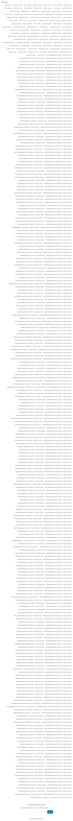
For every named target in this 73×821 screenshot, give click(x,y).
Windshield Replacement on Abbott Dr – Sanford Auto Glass (58, 58)
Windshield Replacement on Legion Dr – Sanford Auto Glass (30, 587)
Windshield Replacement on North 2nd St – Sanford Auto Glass (29, 684)
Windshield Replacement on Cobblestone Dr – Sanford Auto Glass (57, 252)
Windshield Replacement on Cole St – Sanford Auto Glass (32, 255)
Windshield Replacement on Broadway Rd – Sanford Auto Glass (57, 161)
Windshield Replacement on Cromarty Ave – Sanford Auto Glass (31, 302)
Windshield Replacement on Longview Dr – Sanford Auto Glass (28, 600)
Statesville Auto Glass (55, 48)
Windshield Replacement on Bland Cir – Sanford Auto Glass (58, 117)
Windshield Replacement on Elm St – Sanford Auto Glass (59, 362)
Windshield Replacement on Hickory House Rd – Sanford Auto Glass (56, 484)
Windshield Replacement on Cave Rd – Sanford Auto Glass (30, 214)
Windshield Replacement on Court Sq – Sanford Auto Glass (58, 280)
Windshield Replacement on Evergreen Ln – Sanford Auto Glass (30, 368)
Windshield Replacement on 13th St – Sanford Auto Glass (59, 55)
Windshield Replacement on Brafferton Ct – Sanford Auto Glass (57, 139)
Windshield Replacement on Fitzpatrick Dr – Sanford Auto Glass (20, 387)
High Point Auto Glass (6, 26)
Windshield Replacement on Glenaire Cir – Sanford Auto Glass (58, 412)
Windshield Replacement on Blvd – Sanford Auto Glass (59, 120)
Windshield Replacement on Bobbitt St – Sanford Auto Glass (30, 124)
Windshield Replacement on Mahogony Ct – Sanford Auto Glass (27, 615)
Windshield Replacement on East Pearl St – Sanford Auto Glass (23, 349)
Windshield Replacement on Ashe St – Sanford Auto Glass (31, 83)
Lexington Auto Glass (35, 33)
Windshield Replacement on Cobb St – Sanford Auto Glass (29, 252)
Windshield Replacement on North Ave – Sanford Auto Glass (29, 697)
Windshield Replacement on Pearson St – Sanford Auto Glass (29, 756)
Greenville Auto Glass (16, 23)
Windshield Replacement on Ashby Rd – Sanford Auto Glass (58, 80)
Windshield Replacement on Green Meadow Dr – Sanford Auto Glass (30, 434)
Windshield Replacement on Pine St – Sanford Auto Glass (31, 778)
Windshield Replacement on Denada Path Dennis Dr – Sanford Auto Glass (55, 315)
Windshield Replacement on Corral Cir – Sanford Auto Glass (58, 277)
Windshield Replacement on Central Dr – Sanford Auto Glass (58, 221)
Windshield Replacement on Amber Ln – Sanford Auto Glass (30, 67)
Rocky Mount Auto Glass (36, 45)
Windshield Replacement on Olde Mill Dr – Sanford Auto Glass (58, 725)
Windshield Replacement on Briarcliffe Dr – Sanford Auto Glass (29, 149)
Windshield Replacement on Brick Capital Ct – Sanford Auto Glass (28, 152)
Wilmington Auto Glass (31, 55)
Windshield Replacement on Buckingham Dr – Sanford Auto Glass (57, 174)
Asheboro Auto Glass (37, 5)
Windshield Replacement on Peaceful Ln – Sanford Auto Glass (30, 753)
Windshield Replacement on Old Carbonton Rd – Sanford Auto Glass (56, 722)
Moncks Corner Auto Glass (33, 36)
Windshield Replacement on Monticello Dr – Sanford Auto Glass (29, 662)
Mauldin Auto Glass (67, 33)
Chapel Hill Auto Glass (66, 8)
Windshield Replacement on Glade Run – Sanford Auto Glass (58, 409)
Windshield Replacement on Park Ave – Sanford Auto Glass (58, 744)
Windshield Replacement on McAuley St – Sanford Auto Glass (58, 634)
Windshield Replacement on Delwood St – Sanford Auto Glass (25, 315)
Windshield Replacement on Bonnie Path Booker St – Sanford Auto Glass (55, 127)
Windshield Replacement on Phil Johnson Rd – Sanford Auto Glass (30, 766)
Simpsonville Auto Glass (21, 48)
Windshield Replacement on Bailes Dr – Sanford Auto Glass (32, 92)
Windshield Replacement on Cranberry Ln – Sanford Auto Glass (58, 290)
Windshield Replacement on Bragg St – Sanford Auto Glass (58, 142)
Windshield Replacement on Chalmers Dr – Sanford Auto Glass (25, 227)
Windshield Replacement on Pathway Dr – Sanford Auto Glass (30, 747)
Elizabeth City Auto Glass (12, 17)
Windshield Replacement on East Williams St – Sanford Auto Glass (57, 358)
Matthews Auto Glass (56, 33)
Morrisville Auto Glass (66, 36)
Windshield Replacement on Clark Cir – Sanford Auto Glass (31, 249)
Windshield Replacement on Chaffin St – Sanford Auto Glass (58, 224)
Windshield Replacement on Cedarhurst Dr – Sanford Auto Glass (29, 218)
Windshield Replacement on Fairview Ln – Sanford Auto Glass (31, 371)
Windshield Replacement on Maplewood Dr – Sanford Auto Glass (57, 618)
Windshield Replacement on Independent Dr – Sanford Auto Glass (28, 515)
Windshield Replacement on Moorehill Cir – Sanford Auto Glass (58, 662)
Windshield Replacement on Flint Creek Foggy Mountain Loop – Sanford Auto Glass (53, 387)
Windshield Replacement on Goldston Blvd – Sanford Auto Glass (28, 421)
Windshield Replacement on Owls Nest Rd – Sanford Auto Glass (57, 731)
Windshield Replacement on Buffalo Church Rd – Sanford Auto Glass (29, 177)
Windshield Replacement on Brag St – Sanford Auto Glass (32, 142)
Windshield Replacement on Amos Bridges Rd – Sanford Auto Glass (30, 70)
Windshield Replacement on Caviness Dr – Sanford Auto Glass (58, 214)
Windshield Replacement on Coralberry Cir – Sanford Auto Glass (29, 274)
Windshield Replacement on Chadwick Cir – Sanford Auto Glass (30, 224)
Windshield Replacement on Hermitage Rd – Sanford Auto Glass (30, 478)
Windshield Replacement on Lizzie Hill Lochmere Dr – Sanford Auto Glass (55, 597)
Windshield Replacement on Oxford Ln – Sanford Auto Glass (32, 734)
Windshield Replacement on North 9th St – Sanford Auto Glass (58, 694)
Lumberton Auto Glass (46, 33)
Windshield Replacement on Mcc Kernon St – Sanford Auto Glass (57, 637)
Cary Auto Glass (57, 8)
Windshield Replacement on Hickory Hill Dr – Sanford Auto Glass (27, 484)
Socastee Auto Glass (32, 48)
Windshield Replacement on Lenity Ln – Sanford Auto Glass (30, 590)
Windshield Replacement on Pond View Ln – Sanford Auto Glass (30, 788)
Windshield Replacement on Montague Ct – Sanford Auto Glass (57, 659)
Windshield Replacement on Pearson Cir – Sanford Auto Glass (58, 753)
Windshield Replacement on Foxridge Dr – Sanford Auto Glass (58, 393)
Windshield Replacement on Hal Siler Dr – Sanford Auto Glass (31, 452)
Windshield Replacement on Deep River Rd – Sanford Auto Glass (57, 311)
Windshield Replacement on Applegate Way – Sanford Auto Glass (31, 73)
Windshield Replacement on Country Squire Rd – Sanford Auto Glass (30, 280)
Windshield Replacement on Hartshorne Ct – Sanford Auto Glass (57, 465)
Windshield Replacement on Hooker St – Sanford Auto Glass (58, 496)
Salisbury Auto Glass (47, 45)
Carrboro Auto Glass (47, 8)
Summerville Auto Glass (66, 48)
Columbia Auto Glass (66, 11)
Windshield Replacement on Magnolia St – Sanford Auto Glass (58, 612)
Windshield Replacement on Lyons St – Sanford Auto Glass (58, 609)
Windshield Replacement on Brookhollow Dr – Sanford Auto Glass (28, 167)
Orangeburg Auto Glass (36, 42)
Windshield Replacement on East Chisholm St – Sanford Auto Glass (57, 337)
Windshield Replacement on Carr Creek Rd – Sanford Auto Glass (31, 205)
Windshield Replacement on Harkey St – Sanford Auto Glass (30, 462)
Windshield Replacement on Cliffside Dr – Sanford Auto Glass (58, 249)
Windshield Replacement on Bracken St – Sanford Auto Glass (30, 139)
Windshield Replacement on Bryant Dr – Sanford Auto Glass (58, 171)
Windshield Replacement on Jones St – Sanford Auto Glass (58, 537)
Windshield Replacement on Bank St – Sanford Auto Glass (59, 92)
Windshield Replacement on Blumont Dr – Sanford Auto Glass (33, 120)
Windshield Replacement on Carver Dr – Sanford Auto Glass (58, 208)
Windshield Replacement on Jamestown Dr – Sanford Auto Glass (57, 525)
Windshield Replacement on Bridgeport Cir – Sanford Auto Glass (57, 152)
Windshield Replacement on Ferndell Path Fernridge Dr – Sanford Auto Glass (28, 377)
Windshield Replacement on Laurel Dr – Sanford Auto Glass (29, 581)
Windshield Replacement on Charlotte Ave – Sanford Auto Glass (57, 233)
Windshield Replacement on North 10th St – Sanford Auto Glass (29, 675)
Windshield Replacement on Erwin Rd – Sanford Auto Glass (32, 365)
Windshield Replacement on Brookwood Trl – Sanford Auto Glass (57, 167)
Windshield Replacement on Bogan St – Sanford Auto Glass (26, 127)
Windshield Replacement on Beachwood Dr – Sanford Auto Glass (31, 102)
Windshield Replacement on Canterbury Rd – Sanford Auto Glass (27, 192)
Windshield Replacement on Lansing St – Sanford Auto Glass (30, 575)
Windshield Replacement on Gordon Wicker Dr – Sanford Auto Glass (56, 424)
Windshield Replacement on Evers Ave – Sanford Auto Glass (58, 368)
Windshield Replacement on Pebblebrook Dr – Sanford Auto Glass (57, 756)
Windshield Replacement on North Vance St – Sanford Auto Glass (57, 709)
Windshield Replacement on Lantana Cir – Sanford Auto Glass (58, 575)
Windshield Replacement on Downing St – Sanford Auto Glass (34, 327)
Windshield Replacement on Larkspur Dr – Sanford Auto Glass (58, 578)
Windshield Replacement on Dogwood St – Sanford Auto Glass (30, 324)
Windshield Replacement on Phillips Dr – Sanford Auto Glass (58, 766)
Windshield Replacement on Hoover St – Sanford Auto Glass (32, 499)
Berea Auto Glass (9, 8)
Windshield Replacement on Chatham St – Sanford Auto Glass (58, 236)
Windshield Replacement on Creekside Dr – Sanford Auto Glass (58, 293)
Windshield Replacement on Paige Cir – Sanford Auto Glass (58, 734)
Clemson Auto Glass (56, 11)
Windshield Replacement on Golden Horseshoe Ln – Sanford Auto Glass (26, 418)
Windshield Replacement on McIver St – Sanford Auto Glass (58, 640)
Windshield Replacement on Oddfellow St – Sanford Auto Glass (27, 722)
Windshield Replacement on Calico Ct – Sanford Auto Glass (29, 183)
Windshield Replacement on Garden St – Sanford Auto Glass (31, 405)
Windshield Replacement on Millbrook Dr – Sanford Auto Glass (30, 656)
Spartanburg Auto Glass (44, 48)
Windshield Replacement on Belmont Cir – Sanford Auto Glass (58, 108)
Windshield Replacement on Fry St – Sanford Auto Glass (33, 402)
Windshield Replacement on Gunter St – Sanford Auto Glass (58, 449)
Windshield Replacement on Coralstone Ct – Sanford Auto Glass (57, 274)
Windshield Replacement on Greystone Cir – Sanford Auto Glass (57, 443)
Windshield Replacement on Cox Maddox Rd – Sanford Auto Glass (29, 286)
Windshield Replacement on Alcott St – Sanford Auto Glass (32, 64)
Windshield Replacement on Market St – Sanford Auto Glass (58, 622)
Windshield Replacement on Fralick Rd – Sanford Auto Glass (28, 396)
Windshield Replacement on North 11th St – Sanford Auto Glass (57, 675)
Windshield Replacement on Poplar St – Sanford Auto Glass (58, 788)
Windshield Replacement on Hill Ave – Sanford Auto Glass (59, 490)
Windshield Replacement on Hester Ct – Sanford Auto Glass (58, 478)
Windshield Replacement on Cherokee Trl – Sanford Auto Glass (31, 239)
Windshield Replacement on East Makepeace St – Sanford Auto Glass (26, 346)
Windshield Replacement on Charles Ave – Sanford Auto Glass (58, 230)
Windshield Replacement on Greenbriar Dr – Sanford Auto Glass (57, 437)
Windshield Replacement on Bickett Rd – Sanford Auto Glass (32, 114)
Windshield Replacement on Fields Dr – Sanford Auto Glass (58, 377)
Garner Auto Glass (23, 20)
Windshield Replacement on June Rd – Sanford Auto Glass (58, 540)
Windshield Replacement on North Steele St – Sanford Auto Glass (28, 709)
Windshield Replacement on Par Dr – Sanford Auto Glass (32, 744)
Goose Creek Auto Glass (55, 20)
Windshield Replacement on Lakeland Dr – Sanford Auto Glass (30, 568)
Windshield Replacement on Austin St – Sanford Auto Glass (58, 86)
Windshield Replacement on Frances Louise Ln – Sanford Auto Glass (56, 396)
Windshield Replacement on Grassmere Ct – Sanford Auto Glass (31, 431)
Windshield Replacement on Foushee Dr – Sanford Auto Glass (30, 393)
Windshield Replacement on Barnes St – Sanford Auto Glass (29, 95)
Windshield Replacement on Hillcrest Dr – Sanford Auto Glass (30, 493)
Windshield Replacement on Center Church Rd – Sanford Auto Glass (29, 221)
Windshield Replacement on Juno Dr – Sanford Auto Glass (25, 546)
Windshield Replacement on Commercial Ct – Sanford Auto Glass (28, 264)
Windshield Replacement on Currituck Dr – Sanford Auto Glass (58, 305)
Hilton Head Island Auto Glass (19, 26)
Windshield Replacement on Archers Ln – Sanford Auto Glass (30, 77)
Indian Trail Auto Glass (66, 26)
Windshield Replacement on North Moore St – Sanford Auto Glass (21, 706)
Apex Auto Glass (27, 5)
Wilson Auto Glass (41, 55)
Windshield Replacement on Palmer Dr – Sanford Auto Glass (30, 741)
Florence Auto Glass (45, 17)
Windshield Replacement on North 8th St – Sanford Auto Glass (30, 694)
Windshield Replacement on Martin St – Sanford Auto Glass (30, 628)
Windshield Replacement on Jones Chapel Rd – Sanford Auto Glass (30, 537)
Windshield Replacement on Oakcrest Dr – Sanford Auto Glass (30, 716)
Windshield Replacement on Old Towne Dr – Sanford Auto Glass (29, 725)
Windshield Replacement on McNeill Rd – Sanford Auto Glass (31, 647)
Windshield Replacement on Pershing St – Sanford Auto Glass (31, 763)
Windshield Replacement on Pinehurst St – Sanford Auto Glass (58, 778)
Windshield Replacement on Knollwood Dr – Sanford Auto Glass (57, 562)
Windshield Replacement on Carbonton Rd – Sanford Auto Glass (29, 199)
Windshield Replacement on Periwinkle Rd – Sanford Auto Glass (31, 759)
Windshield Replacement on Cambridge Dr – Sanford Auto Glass (57, 183)
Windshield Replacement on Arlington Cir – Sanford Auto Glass (58, 77)
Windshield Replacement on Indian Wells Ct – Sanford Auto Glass (57, 515)
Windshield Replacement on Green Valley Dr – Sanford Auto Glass (29, 437)
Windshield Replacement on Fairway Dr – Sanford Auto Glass (58, 371)
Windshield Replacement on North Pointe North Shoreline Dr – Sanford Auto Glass (53, 706)
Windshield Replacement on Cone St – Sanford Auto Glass (59, 268)
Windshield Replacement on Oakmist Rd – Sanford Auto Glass (29, 719)
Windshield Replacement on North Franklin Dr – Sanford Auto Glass (28, 700)
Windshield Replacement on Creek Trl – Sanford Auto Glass (30, 293)
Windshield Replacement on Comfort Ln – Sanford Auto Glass (29, 261)
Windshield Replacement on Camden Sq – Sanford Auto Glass (30, 186)
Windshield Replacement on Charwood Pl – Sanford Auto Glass (29, 236)
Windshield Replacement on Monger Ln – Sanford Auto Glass (30, 659)
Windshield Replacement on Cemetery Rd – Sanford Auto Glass (57, 218)
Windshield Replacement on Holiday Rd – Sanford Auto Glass (31, 496)
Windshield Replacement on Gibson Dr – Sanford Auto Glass (58, 405)
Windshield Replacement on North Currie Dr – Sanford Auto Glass (57, 697)
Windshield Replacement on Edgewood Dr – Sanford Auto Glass (32, 362)
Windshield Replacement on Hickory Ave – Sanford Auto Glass (58, 481)
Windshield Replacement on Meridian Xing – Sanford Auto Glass (29, 650)
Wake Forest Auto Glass (53, 52)
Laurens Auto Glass (16, 33)
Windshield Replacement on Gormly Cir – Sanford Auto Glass (32, 427)
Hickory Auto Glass (67, 23)
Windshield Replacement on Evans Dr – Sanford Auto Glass (58, 365)
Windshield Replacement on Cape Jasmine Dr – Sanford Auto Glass (29, 196)
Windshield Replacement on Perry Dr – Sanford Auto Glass (59, 759)
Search (50, 811)
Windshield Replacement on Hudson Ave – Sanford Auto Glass (30, 506)
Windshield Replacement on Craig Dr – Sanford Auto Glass (30, 290)
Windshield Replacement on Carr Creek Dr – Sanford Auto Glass (57, 202)
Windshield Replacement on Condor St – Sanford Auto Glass (32, 268)
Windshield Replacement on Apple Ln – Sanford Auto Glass (58, 70)
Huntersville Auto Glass (55, 26)
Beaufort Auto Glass (58, 5)
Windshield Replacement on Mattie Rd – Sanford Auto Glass (29, 631)
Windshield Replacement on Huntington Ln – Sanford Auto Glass (30, 512)
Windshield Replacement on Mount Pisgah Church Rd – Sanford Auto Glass (29, 669)
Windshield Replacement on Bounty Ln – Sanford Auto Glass (31, 136)
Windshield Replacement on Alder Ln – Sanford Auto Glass (58, 64)
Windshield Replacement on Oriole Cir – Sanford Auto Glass (30, 728)
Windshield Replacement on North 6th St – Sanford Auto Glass (30, 691)
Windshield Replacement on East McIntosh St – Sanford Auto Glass (57, 346)
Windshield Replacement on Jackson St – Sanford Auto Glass (29, 521)
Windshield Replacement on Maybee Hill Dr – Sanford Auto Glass (57, 631)
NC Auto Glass (5, 2)
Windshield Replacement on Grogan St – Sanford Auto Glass (58, 446)
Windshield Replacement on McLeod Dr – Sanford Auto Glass (58, 644)
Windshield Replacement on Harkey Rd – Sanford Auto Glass (58, 459)
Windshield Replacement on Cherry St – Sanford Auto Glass (58, 239)
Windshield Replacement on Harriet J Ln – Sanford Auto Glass (58, 462)
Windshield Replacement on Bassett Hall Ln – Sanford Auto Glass (57, 95)
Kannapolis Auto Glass (35, 30)
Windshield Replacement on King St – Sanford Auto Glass (29, 559)
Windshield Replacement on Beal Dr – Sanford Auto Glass (59, 102)
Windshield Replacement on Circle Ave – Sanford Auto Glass (58, 246)
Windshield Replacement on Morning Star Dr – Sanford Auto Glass (30, 665)
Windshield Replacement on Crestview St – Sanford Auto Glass (58, 299)
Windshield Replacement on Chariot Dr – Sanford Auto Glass (30, 230)
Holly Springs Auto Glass (32, 26)
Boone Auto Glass (28, 8)
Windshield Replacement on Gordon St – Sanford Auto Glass (28, 424)
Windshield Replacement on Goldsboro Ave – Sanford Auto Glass (57, 418)
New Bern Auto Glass (43, 39)
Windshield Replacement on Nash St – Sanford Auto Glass (59, 669)
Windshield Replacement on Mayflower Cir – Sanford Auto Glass (30, 634)
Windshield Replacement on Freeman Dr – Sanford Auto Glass (31, 399)
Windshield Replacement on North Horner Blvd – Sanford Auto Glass (26, 703)
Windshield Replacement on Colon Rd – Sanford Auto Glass (58, 255)
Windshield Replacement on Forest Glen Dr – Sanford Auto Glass (57, 390)
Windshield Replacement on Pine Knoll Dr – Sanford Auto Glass (29, 772)
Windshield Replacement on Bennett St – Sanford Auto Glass (30, 111)
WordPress (41, 818)
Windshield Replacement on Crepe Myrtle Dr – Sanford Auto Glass (57, 296)
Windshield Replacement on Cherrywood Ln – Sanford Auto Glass (28, 243)
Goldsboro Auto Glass (43, 20)
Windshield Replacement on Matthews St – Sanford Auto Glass (58, 628)
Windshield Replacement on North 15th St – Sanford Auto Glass (29, 678)
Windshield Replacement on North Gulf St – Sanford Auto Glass (57, 700)
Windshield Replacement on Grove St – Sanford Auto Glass (31, 449)
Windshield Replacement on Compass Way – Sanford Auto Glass (57, 264)
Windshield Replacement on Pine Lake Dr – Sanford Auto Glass (58, 772)
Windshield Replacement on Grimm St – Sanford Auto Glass (31, 446)
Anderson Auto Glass (17, 5)
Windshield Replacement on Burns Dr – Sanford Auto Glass (58, 180)
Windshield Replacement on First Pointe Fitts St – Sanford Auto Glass (56, 384)
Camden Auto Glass (37, 8)
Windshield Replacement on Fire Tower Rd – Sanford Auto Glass (57, 380)
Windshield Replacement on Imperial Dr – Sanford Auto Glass (58, 512)
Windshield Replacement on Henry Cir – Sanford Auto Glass (58, 474)
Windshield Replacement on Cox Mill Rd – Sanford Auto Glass (58, 286)
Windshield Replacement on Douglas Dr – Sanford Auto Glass (58, 324)
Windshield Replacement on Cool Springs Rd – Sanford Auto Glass (30, 271)
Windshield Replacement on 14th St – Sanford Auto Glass (32, 58)
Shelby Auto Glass (11, 48)
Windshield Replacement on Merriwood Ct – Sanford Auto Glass (57, 650)
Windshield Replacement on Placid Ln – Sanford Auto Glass (58, 781)
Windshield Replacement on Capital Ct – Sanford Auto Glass (58, 196)
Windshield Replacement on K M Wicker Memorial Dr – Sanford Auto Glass (55, 546)
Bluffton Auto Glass (18, 8)
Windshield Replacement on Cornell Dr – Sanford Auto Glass (31, 277)
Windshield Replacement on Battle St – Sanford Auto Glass (30, 99)
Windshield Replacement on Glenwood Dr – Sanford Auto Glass (29, 415)
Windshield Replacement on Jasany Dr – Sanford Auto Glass (27, 528)
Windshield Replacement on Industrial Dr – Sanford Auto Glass (28, 518)
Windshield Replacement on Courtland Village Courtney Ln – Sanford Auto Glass (26, 283)
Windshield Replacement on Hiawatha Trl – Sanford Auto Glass (29, 481)
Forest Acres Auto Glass (56, 17)
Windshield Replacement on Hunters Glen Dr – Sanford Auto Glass (57, 509)
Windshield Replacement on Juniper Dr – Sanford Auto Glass (58, 543)
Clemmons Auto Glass (46, 11)
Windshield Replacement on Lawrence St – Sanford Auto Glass (31, 584)
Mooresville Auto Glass (55, 36)
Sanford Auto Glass (58, 45)
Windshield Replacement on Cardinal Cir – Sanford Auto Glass (58, 199)
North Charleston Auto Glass (9, 42)
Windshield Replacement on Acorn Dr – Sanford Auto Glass (31, 61)
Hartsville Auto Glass (57, 23)
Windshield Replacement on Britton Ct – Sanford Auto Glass (30, 161)
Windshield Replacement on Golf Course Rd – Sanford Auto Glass (57, 421)
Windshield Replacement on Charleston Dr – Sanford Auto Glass (29, 233)
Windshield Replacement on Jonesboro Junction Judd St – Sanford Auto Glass (28, 540)
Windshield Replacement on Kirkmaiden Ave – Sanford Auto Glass (57, 559)
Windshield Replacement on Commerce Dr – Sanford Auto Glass (57, 261)
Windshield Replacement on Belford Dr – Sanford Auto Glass (58, 105)
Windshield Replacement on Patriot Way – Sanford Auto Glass (58, 747)
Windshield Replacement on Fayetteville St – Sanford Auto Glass (57, 374)
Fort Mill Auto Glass (67, 17)
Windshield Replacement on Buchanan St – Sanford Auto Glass (28, 174)
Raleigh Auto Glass (58, 42)
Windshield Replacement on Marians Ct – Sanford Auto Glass (31, 622)
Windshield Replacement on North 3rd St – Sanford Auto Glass (58, 684)
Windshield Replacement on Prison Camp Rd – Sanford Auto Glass (57, 794)
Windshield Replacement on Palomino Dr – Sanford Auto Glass (58, 741)
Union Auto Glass (43, 52)
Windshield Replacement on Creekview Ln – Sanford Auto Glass (28, 296)
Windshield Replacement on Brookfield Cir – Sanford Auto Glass (57, 164)
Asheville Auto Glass (47, 5)
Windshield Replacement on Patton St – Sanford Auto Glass (32, 750)
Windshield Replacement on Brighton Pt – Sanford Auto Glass (58, 155)
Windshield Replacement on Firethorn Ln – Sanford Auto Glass (27, 384)
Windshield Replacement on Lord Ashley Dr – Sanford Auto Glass (30, 603)
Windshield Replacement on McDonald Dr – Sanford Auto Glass (30, 640)
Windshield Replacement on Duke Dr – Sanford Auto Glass (59, 330)
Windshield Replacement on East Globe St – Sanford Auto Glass (57, 340)
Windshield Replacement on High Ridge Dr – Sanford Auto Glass (29, 487)
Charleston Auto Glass (14, 11)
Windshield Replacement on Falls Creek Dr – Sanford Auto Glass (28, 374)
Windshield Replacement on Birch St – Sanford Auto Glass (59, 114)
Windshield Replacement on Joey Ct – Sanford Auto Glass (31, 534)
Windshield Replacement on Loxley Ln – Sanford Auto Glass (32, 606)
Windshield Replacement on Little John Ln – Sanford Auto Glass (25, 597)
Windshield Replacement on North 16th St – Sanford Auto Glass (57, 678)
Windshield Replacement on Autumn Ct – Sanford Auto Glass (28, 89)
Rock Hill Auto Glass (25, 45)
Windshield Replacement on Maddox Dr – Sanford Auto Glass (30, 612)
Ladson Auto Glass (57, 30)
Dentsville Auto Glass (39, 14)
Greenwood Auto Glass (27, 23)
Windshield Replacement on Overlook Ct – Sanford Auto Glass (29, 731)
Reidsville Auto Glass (14, 45)
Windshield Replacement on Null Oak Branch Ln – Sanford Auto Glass (56, 712)
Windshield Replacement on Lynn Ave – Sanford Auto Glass (58, 606)
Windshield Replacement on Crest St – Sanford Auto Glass (30, 299)
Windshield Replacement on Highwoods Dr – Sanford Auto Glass (31, 490)
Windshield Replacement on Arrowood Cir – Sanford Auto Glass (30, 80)
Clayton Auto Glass (35, 11)
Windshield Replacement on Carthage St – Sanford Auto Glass (31, 208)
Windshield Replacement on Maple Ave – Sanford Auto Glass (29, 618)
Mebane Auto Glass (12, 36)
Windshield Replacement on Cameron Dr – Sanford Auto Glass (58, 186)
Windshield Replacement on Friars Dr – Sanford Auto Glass (58, 399)
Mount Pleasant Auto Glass (19, 39)
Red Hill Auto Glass (67, 42)
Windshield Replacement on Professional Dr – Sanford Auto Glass (45, 797)
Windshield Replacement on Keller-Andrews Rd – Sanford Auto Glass (30, 553)
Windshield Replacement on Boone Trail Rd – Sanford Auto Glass (27, 133)
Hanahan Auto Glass (46, 23)
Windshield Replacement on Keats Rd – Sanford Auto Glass (32, 550)
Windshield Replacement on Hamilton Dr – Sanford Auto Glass (58, 456)
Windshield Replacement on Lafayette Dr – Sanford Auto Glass (58, 565)
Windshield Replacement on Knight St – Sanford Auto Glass (30, 562)
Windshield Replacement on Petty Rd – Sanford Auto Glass (58, 763)
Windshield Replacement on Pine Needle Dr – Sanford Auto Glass (29, 775)
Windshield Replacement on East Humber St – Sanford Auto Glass (29, 343)
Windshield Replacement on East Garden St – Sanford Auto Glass (29, 340)
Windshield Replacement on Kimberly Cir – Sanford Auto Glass (58, 556)
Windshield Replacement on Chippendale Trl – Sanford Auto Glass (57, 243)
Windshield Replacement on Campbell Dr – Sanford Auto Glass (30, 189)
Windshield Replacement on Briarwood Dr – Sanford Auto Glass (57, 149)
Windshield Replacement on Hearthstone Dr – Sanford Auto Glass (57, 471)
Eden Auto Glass (67, 14)
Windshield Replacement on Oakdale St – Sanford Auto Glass (58, 716)
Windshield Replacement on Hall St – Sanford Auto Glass (31, 456)
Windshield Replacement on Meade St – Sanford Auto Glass (58, 647)
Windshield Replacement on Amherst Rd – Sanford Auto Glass (58, 67)
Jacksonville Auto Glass (24, 30)
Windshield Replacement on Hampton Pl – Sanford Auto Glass (31, 459)
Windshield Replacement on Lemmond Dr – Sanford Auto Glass (57, 587)
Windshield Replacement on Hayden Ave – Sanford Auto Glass (28, 471)
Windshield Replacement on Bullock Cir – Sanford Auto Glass (32, 180)
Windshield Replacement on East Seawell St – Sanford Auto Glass (57, 352)
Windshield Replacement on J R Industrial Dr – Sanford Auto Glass (57, 518)
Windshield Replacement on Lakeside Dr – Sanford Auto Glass (58, 568)
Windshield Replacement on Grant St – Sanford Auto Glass (58, 427)
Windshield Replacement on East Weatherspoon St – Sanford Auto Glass (26, 358)
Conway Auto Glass (18, 14)
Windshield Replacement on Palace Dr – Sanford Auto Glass (28, 737)
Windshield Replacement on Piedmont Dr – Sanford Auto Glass (29, 769)
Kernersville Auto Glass (46, 30)
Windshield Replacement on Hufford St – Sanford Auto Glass (58, 506)
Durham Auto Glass (49, 14)
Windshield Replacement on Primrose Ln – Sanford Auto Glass (28, 794)
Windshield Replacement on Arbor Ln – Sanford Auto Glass (58, 73)
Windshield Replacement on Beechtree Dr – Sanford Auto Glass (30, 105)
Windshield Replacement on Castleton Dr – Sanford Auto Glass (58, 211)
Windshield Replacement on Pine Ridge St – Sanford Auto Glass (57, 775)
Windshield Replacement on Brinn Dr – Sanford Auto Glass (31, 158)
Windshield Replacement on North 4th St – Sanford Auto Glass (30, 687)
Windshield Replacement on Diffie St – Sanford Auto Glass (59, 318)
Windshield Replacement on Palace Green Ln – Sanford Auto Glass (57, 737)
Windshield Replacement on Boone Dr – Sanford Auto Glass (58, 130)
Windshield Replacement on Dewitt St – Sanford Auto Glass (32, 318)
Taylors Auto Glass (22, 52)
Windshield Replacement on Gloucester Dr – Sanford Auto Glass (57, 415)
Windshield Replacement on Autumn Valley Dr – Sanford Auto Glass (57, 89)
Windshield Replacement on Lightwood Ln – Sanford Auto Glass (57, 590)
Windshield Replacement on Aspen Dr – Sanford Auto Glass (32, 86)
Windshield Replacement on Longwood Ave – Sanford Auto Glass (57, 600)
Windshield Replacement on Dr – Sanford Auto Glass (60, 327)
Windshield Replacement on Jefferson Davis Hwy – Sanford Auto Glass (56, 528)
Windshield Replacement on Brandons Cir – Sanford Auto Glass (29, 145)
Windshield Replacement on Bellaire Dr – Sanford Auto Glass (30, 108)
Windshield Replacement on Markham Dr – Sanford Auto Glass (31, 625)
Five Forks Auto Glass (34, 17)
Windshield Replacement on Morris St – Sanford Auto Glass (58, 665)
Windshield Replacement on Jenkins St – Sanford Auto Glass (58, 531)
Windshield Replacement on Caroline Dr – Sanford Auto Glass (29, 202)
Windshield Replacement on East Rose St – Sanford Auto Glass (28, 352)
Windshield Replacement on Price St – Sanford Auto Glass (59, 791)
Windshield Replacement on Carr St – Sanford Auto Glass (59, 205)
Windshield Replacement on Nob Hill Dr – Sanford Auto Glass (58, 672)
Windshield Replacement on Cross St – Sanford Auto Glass (58, 302)
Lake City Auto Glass (67, 30)
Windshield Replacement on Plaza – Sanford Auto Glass (59, 784)
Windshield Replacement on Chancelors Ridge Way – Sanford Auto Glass (55, 227)
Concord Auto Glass (8, 14)
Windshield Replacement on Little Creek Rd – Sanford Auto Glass (57, 593)
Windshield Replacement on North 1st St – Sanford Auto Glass (58, 681)
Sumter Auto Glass (12, 52)
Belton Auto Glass (67, 5)
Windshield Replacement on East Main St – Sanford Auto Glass (58, 343)
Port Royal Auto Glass (47, 42)
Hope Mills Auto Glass (44, 26)
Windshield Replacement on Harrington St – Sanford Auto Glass (28, 465)
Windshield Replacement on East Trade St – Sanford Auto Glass (57, 355)
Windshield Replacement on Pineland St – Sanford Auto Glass (31, 781)
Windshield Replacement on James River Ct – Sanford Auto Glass (57, 521)
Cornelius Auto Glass (28, 14)
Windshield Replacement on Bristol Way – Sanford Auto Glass (58, 158)
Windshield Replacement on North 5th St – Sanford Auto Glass (58, 687)
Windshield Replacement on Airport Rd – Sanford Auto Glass (58, 61)
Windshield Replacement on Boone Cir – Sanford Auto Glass (31, 130)
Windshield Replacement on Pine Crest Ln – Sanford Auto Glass (57, 769)
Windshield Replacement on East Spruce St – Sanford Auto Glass (29, 355)
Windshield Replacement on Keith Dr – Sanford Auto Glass (59, 550)
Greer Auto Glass (37, 23)
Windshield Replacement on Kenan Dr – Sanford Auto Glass (58, 553)
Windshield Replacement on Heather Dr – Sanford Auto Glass (31, 474)
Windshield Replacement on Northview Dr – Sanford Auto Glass (26, 712)
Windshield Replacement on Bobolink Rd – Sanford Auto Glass (58, 124)
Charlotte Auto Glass (25, 11)
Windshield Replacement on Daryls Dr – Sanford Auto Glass (29, 311)
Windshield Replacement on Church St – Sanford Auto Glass (31, 246)
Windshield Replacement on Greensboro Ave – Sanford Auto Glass (57, 440)
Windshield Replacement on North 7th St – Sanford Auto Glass (58, 691)
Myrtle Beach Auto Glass (32, 39)
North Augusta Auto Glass (65, 39)
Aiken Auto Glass (8, 5)
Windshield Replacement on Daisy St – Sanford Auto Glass (30, 308)
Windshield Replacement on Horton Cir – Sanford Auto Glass (31, 503)
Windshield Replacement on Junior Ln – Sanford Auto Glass (31, 543)
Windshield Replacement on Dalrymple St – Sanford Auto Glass (58, 308)
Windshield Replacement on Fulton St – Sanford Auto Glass (58, 402)
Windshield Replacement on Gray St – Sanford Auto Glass (59, 431)
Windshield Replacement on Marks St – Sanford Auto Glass (58, 625)
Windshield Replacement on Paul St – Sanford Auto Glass (59, 750)
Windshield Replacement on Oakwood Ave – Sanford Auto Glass (57, 719)
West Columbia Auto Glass (65, 52)
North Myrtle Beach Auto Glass (23, 42)
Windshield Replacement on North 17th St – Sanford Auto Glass (29, 681)
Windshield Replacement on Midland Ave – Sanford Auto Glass (29, 653)
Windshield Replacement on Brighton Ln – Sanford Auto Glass (30, 155)
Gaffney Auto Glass (13, 20)
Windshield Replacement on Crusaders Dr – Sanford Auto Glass (29, 305)
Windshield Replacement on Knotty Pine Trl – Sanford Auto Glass (29, 565)
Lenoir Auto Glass (25, 33)
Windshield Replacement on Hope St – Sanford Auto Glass (59, 499)
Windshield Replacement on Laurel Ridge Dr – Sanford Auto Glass (57, 581)
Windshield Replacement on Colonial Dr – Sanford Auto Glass (29, 258)
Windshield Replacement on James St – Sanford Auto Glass (29, 525)
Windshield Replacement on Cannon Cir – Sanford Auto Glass (58, 189)
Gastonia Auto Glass (32, 20)
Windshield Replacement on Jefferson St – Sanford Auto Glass (30, 531)
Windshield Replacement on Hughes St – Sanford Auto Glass (29, 509)
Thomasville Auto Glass (33, 52)
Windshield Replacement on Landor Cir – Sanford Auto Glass (58, 571)
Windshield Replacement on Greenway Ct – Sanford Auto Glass (29, 443)
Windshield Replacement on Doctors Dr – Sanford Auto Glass (27, 321)
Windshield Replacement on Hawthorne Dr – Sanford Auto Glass (57, 468)
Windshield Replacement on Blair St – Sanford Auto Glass (32, 117)
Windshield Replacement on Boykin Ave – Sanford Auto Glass (58, 136)
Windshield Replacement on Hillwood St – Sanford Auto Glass (58, 493)
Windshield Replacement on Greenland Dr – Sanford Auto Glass (28, 440)
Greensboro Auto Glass (66, 20)
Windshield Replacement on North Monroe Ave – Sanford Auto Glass (56, 703)
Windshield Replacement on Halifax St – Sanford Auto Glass (58, 452)
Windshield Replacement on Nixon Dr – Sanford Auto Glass (31, 672)
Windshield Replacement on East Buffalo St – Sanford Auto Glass (27, 337)
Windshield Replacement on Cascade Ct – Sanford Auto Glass (30, 211)
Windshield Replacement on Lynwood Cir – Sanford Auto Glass (31, 609)
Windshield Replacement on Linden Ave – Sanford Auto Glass (29, 593)
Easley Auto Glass (59, 14)
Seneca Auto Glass (67, 45)
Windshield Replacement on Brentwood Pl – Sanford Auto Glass (57, 145)
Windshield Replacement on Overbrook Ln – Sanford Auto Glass (57, 728)
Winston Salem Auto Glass (65, 797)
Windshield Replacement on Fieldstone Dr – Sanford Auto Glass (29, 380)
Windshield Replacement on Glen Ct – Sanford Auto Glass (31, 412)
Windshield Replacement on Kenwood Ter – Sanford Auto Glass (29, 556)
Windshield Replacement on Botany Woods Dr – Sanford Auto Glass (57, 133)
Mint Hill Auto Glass (22, 36)
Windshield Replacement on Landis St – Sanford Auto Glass (31, 571)
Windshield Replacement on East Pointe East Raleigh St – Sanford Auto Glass (54, 349)
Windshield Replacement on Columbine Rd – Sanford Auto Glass (57, 258)
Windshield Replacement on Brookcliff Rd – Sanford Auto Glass (29, 164)
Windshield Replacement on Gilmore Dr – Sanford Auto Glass (31, 409)
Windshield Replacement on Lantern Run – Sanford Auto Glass (30, 578)
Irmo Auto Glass (13, 30)
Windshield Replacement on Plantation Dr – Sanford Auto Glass (32, 784)
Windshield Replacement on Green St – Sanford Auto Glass (58, 434)
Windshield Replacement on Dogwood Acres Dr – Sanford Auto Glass (56, 321)
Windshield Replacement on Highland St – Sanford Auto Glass (58, 487)
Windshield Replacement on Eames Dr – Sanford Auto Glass (58, 333)
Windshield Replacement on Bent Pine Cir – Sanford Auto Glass (57, 111)
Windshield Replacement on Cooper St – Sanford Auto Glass (58, 271)
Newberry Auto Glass (54, 39)
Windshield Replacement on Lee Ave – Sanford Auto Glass (59, 584)
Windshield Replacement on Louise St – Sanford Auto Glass (58, 603)
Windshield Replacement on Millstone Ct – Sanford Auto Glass (58, 656)
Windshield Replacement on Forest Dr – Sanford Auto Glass (29, 390)
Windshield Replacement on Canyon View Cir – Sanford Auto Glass (57, 192)
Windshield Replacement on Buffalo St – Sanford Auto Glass (58, 177)
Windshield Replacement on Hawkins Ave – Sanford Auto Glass (29, 468)
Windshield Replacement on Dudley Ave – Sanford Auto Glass (32, 330)
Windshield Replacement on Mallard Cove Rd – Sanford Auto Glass (57, 615)
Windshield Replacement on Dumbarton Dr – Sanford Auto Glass (30, 333)
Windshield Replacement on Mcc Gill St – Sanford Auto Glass (29, 637)
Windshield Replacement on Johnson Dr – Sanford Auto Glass (58, 534)
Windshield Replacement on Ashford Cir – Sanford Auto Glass (58, 83)
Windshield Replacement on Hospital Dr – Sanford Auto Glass (58, 503)
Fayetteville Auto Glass (23, 17)
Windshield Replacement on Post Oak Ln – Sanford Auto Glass (31, 791)
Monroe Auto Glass (45, 36)
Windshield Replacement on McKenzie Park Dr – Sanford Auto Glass (29, 644)
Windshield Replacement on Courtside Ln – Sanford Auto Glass (58, 283)
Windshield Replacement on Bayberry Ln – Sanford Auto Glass (58, 99)
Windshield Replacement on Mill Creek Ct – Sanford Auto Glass (58, 653)
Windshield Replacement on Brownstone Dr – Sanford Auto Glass (30, 171)
